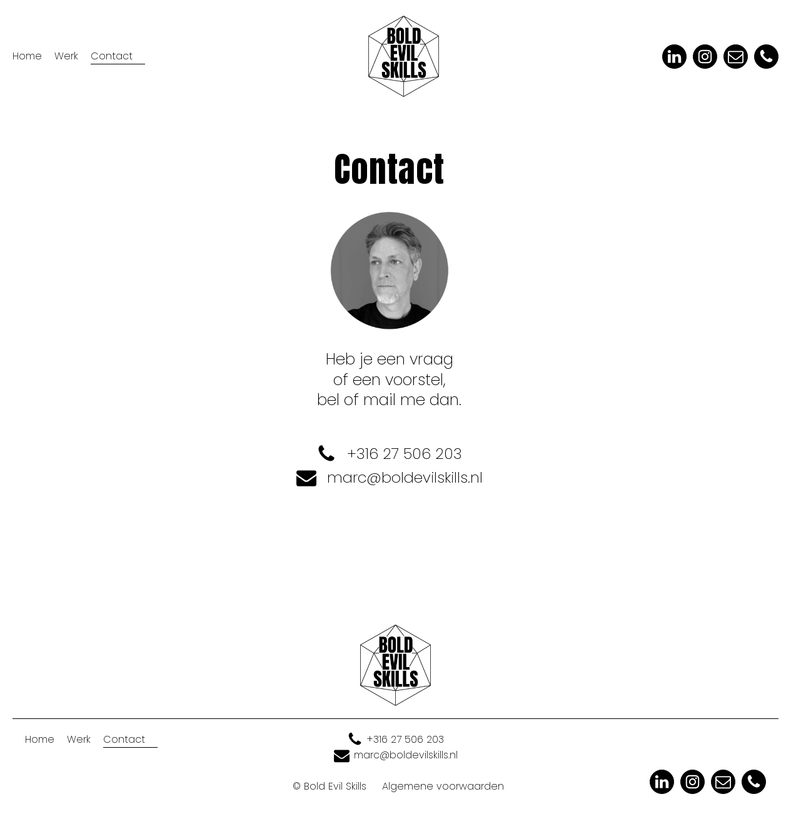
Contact (112, 56)
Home (27, 56)
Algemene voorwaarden (443, 786)
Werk (66, 56)
